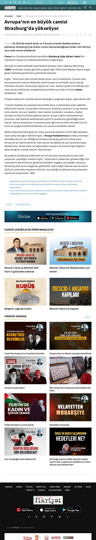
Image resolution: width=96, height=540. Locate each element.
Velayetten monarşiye (59, 425)
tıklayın (43, 193)
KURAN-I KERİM (55, 487)
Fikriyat (16, 527)
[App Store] (43, 218)
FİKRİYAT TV (63, 8)
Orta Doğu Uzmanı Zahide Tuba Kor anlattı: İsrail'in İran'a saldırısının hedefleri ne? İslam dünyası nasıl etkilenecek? (70, 462)
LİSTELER (56, 8)
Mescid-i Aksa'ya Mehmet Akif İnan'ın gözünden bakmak (21, 269)
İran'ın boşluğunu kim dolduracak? (20, 459)
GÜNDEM (19, 487)
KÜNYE (67, 490)
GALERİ (50, 8)
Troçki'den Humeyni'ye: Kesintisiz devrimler (24, 353)
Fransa (8, 43)
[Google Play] (57, 218)
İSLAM (30, 8)
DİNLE (79, 8)
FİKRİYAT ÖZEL (72, 8)
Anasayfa (8, 16)
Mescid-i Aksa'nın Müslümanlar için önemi (70, 269)
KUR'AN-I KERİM (23, 8)
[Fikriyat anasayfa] (24, 219)
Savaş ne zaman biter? (14, 388)
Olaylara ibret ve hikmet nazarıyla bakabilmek (71, 353)
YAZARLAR (36, 8)
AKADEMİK (43, 8)
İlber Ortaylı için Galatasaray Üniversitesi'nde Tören (70, 389)
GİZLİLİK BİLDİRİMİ (55, 490)
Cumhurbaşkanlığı (23, 204)
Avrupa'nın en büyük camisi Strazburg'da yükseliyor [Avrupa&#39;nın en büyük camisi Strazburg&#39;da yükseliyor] (48, 16)
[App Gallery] (72, 218)
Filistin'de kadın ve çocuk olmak (19, 425)
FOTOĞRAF (78, 487)
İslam (19, 16)
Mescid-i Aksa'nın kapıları (64, 308)
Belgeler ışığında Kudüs (18, 308)
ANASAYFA (8, 487)
